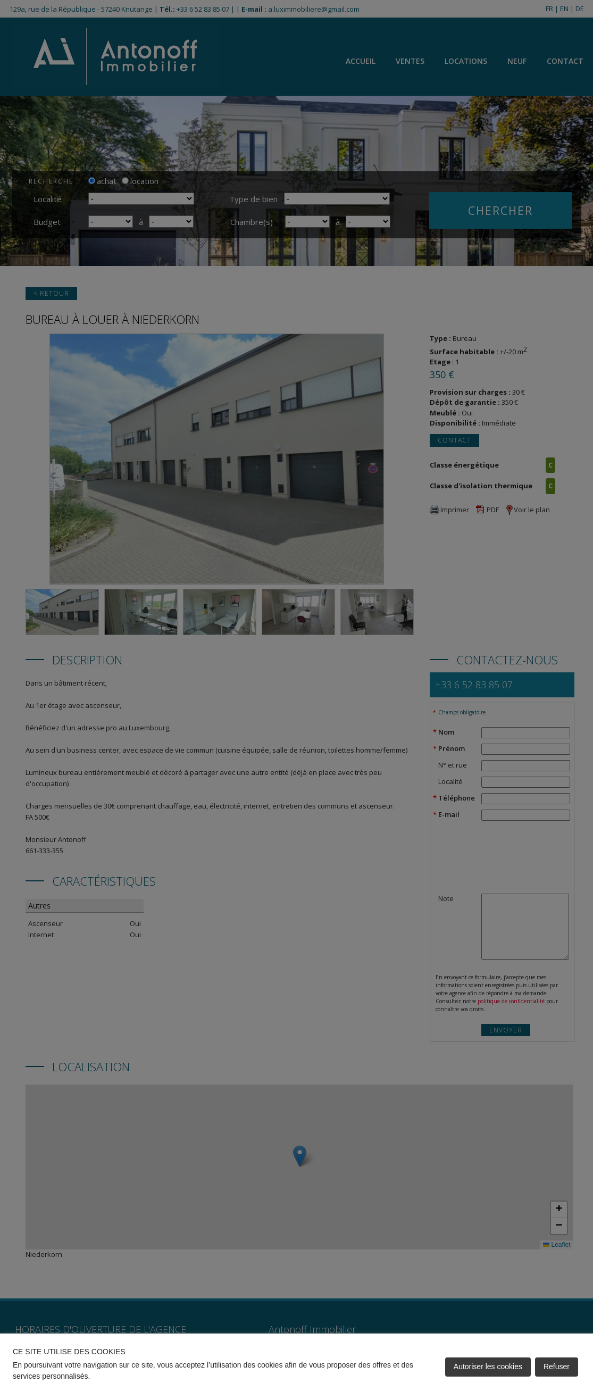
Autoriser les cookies (488, 1366)
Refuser (557, 1366)
